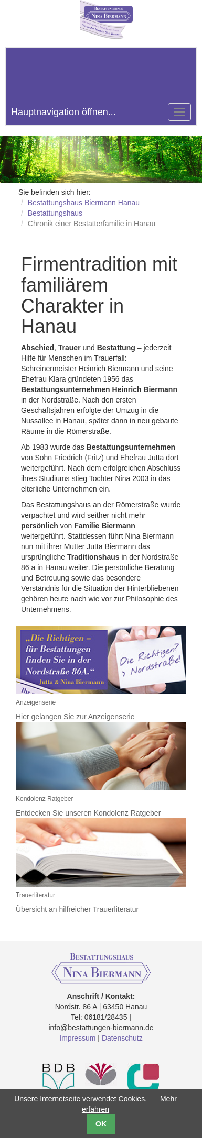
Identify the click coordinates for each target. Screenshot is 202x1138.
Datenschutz (122, 1038)
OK (101, 1124)
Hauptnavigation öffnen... (63, 112)
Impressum (77, 1038)
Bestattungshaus (55, 213)
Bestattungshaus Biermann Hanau (84, 202)
